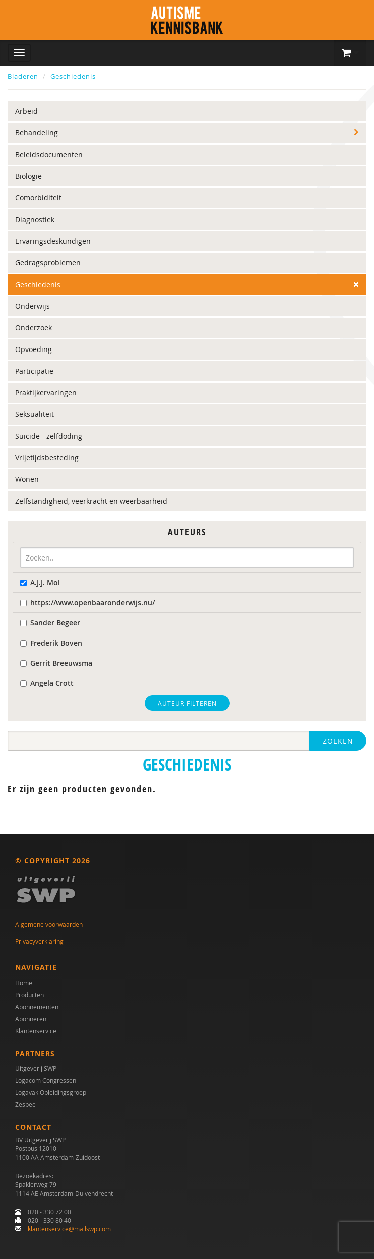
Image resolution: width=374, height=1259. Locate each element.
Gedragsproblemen (48, 262)
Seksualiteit (34, 414)
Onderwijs (32, 306)
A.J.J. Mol (40, 582)
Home (23, 982)
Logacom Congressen (45, 1080)
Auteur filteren (187, 703)
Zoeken (338, 741)
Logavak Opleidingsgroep (50, 1092)
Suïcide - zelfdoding (48, 436)
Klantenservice (35, 1031)
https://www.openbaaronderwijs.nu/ (87, 602)
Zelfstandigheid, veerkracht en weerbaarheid (91, 501)
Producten (29, 995)
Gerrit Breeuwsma (56, 663)
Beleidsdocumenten (49, 154)
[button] (350, 53)
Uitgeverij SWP (35, 1068)
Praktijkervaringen (46, 392)
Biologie (28, 176)
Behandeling (36, 132)
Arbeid (26, 111)
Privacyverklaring (39, 941)
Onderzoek (33, 327)
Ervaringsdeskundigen (53, 241)
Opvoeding (33, 349)
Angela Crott (47, 683)
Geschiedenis (73, 76)
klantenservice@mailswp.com (69, 1229)
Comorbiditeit (38, 197)
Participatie (34, 371)
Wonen (27, 479)
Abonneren (30, 1019)
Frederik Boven (51, 643)
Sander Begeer (50, 622)
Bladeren (23, 76)
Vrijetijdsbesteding (47, 457)
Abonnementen (36, 1007)
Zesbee (25, 1104)
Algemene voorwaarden (49, 924)
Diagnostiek (34, 219)
